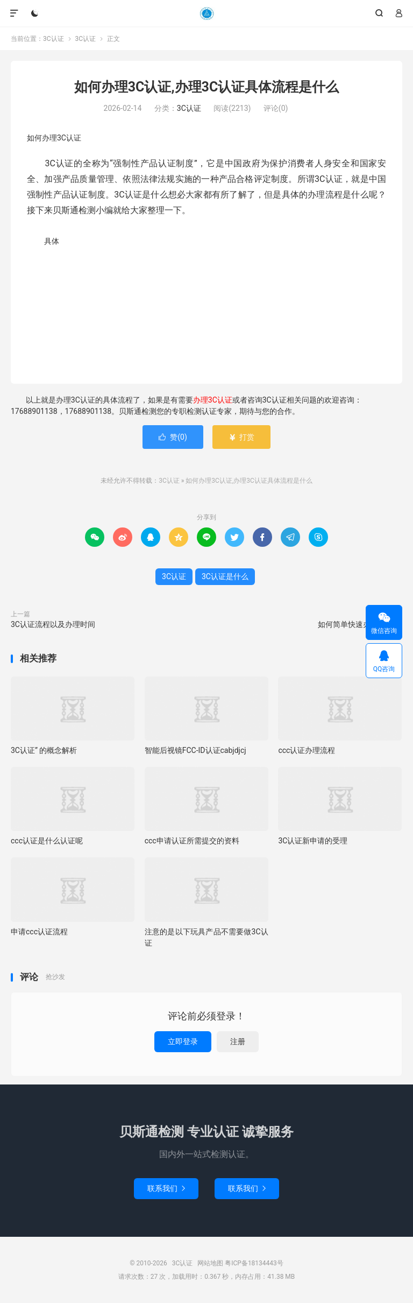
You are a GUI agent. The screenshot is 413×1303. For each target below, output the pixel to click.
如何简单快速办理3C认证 (360, 624)
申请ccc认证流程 (39, 931)
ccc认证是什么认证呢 (47, 840)
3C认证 (206, 13)
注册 (237, 1041)
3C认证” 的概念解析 (44, 750)
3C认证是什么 (225, 576)
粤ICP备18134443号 (254, 1263)
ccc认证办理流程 (306, 750)
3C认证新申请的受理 (312, 840)
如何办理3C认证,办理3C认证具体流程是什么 (206, 87)
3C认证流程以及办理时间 (53, 624)
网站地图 (210, 1263)
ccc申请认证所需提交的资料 (192, 840)
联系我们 (166, 1188)
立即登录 (183, 1041)
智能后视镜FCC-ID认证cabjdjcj (195, 750)
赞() (173, 437)
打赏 (241, 437)
